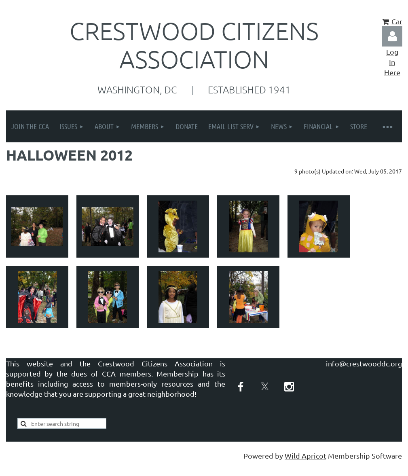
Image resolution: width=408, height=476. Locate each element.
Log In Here (392, 61)
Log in (392, 36)
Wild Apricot (305, 455)
